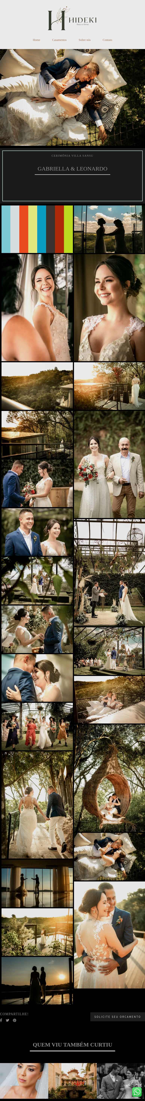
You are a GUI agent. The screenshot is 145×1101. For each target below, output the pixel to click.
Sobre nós (85, 40)
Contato (107, 40)
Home (36, 40)
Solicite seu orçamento (117, 1017)
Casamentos (59, 40)
